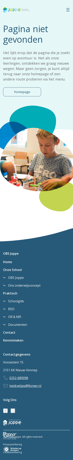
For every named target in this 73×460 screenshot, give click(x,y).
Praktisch (10, 293)
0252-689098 (18, 378)
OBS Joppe (11, 253)
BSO (11, 309)
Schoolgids (16, 301)
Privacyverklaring (12, 444)
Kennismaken (13, 340)
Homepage (22, 92)
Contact (9, 332)
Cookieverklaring (12, 452)
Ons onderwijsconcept (24, 285)
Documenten (17, 324)
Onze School (12, 270)
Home (7, 262)
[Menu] (68, 10)
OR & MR (14, 317)
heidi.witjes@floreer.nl (25, 386)
